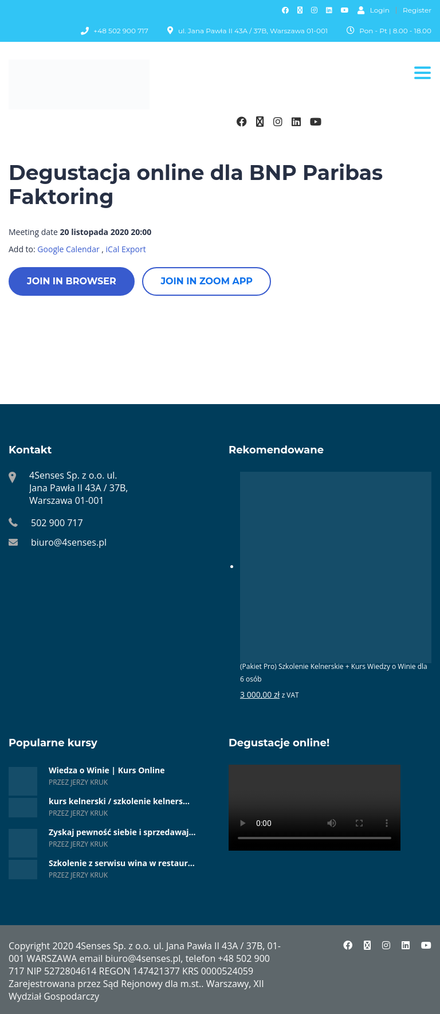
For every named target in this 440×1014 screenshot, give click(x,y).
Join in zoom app (206, 281)
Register (417, 10)
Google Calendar (68, 249)
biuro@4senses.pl (69, 542)
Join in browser (71, 281)
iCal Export (126, 249)
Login (374, 10)
